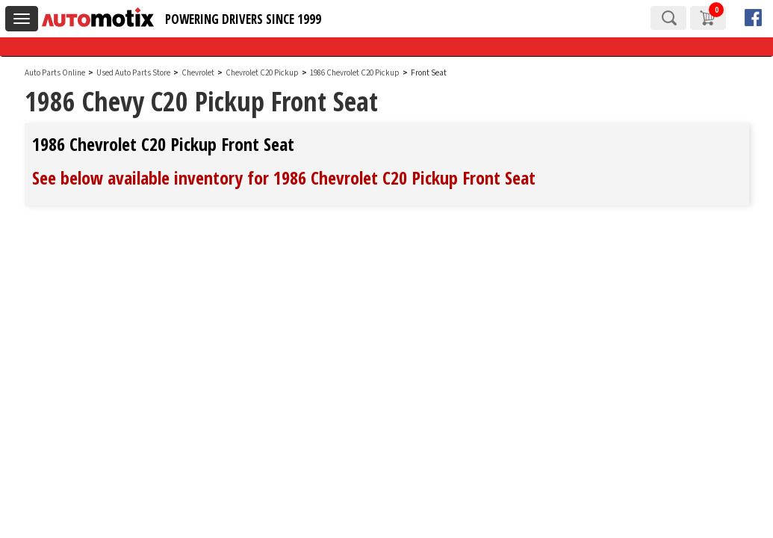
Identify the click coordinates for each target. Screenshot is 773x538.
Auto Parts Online (55, 72)
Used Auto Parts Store (133, 72)
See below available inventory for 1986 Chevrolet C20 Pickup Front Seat (283, 177)
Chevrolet (197, 72)
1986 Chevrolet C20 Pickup (355, 72)
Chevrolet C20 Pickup (263, 72)
